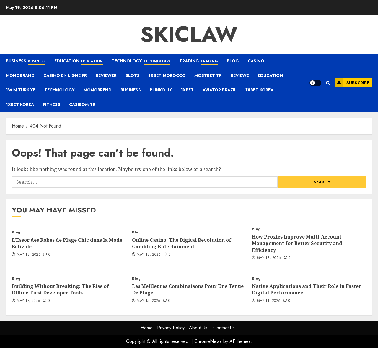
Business (25, 61)
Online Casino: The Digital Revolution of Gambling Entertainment (181, 243)
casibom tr (82, 104)
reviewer (106, 75)
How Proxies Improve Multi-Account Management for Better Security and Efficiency (297, 243)
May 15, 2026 (148, 301)
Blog (233, 61)
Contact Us (224, 327)
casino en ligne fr (65, 75)
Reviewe (240, 75)
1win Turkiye (20, 90)
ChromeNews (208, 341)
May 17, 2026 (28, 301)
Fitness (51, 104)
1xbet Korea (259, 90)
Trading (198, 61)
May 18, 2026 (29, 254)
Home (147, 327)
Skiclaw (189, 34)
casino (256, 61)
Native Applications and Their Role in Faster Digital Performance (306, 289)
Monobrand (20, 75)
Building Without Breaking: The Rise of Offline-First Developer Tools (60, 289)
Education (78, 61)
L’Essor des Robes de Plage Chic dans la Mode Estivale (67, 243)
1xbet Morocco (167, 75)
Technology (141, 61)
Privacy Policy (171, 327)
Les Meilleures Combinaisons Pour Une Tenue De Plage (188, 289)
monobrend (98, 90)
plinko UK (161, 90)
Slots (133, 75)
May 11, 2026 (269, 301)
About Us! (199, 327)
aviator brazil (220, 90)
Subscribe (352, 82)
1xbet (187, 90)
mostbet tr (208, 75)
